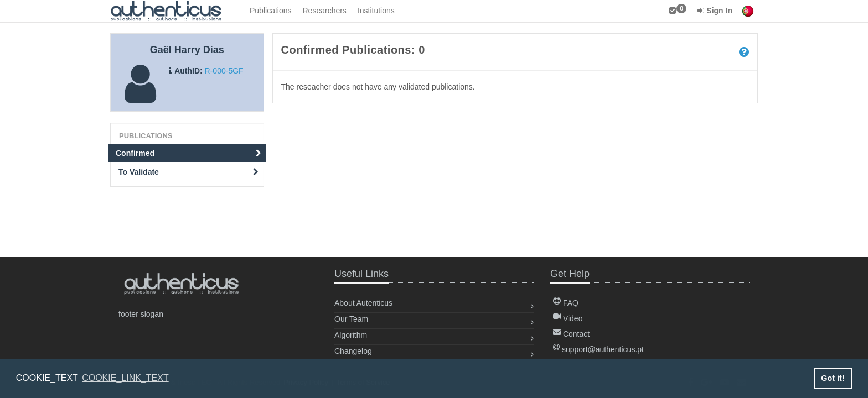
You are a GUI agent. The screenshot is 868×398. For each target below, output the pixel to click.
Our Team (351, 319)
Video (567, 318)
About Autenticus (363, 302)
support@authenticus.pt (598, 349)
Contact (571, 333)
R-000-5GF (224, 70)
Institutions (376, 10)
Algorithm (350, 335)
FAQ (565, 302)
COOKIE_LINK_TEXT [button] (125, 378)
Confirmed (188, 153)
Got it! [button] (832, 378)
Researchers (325, 10)
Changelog (353, 351)
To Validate (188, 171)
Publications (271, 10)
